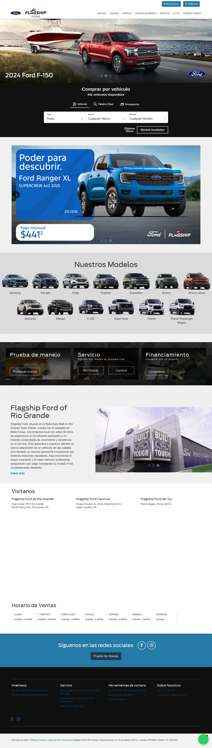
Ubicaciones (171, 4)
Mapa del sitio (55, 740)
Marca (91, 114)
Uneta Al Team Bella (172, 695)
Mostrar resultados (152, 129)
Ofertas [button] (127, 13)
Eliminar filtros (129, 130)
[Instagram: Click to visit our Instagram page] (151, 645)
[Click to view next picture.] (191, 195)
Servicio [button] (165, 13)
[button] (16, 64)
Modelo (132, 114)
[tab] (80, 104)
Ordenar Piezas (71, 706)
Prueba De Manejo (106, 656)
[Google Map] (106, 556)
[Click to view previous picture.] (20, 195)
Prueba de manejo (146, 13)
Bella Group (166, 690)
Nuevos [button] (101, 13)
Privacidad (67, 740)
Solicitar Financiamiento (127, 690)
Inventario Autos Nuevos (30, 690)
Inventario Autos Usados (30, 695)
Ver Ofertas (117, 699)
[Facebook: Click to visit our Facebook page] (142, 645)
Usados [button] (114, 13)
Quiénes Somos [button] (192, 13)
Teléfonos (191, 4)
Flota (176, 13)
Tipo (49, 114)
